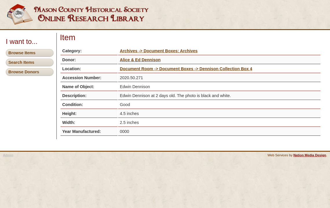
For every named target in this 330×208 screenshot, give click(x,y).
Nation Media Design (310, 155)
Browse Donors (23, 72)
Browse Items (22, 53)
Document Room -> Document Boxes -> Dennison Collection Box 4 (186, 68)
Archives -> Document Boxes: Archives (159, 51)
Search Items (21, 62)
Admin (8, 155)
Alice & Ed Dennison (140, 59)
